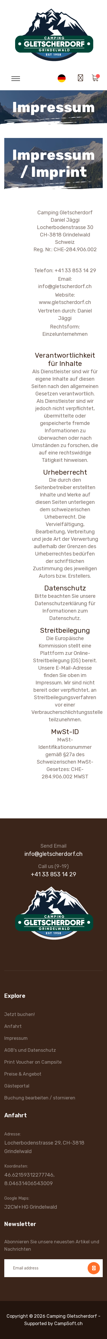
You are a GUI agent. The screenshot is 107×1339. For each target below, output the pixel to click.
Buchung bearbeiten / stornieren (39, 1098)
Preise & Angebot (22, 1074)
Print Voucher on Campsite (33, 1062)
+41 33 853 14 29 (53, 874)
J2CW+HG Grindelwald (30, 1207)
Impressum (16, 1038)
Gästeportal (16, 1086)
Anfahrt (13, 1026)
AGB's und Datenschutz (30, 1050)
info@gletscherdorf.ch (53, 853)
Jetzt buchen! (19, 1014)
